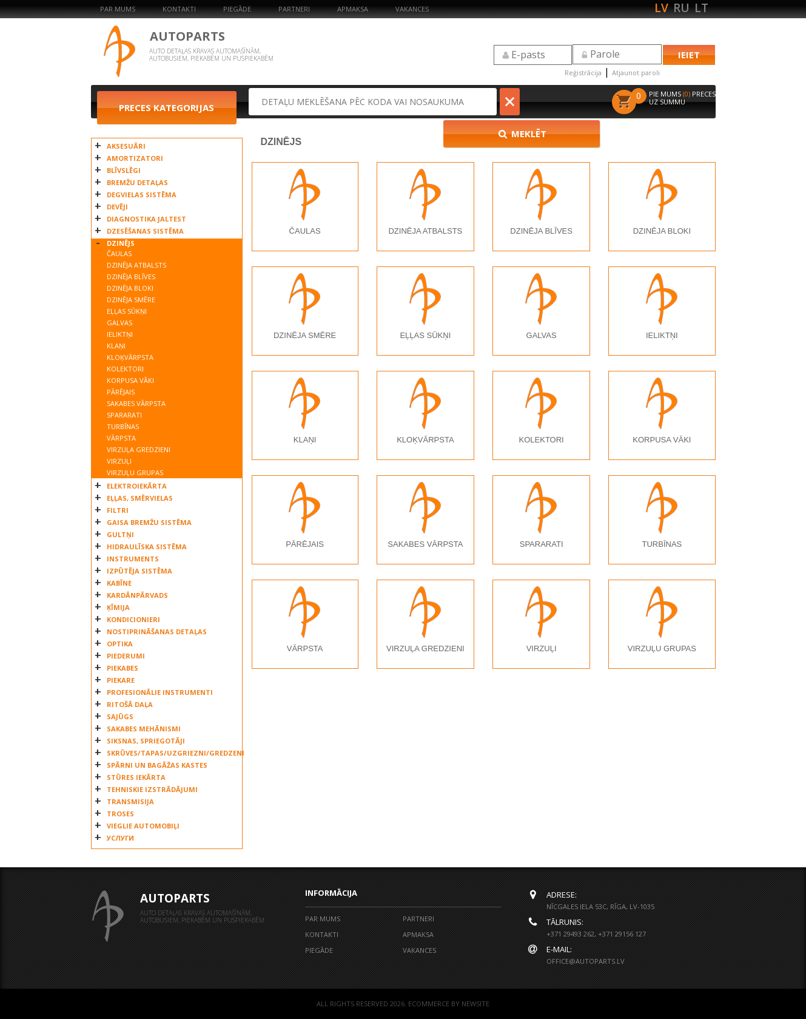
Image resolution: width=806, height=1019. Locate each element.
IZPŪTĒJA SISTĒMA (139, 570)
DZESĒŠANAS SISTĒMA (145, 230)
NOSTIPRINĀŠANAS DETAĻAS (157, 631)
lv (661, 8)
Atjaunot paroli (636, 72)
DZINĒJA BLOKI (130, 288)
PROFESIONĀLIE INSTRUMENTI (160, 692)
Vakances (412, 8)
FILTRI (118, 510)
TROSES (120, 813)
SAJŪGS (120, 716)
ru (681, 8)
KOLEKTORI (125, 368)
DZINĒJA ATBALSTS (136, 264)
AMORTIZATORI (135, 158)
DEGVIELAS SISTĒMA (141, 194)
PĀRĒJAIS (121, 391)
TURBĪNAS (123, 426)
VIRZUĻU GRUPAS (135, 472)
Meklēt (560, 101)
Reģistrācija (583, 72)
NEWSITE (475, 1003)
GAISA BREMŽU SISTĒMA (149, 522)
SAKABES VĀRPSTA (136, 403)
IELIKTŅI (120, 334)
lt (701, 8)
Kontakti (179, 8)
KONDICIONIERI (133, 619)
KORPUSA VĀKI (130, 380)
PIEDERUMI (126, 655)
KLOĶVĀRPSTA (130, 357)
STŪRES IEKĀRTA (136, 777)
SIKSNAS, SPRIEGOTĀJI (146, 740)
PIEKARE (121, 680)
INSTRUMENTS (133, 558)
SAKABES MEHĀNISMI (144, 728)
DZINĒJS (121, 243)
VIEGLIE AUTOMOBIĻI (143, 825)
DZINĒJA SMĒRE (131, 299)
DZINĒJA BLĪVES (131, 276)
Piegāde (237, 8)
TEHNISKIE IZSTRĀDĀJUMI (152, 789)
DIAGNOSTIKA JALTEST (146, 218)
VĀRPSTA (121, 437)
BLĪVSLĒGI (124, 170)
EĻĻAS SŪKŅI (127, 311)
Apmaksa (352, 8)
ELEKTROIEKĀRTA (137, 485)
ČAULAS (119, 253)
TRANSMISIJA (130, 801)
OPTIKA (120, 643)
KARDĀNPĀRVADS (137, 595)
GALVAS (119, 322)
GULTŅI (120, 534)
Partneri (294, 8)
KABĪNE (119, 582)
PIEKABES (122, 667)
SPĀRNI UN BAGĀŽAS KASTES (157, 765)
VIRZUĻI (119, 460)
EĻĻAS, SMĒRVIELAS (140, 498)
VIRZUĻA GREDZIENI (138, 449)
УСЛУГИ (120, 837)
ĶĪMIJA (118, 607)
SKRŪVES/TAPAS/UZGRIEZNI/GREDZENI (171, 752)
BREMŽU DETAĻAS (137, 182)
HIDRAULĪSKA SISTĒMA (147, 546)
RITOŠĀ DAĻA (130, 704)
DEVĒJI (117, 206)
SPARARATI (124, 414)
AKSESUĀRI (126, 146)
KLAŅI (116, 345)
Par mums (117, 8)
